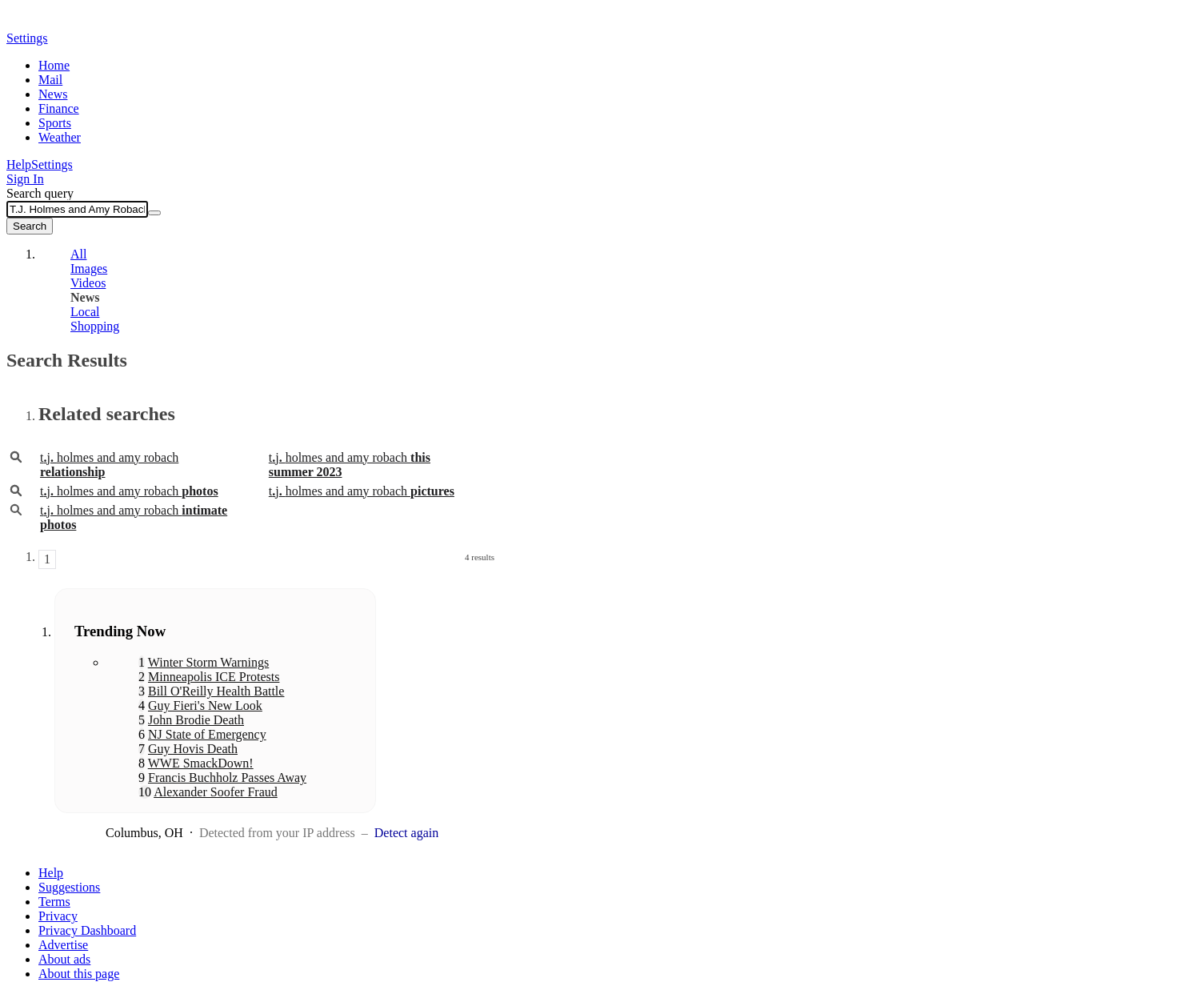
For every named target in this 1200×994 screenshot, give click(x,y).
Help (18, 164)
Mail (50, 79)
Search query (40, 193)
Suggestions (69, 887)
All (78, 254)
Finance (58, 108)
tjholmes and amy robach (129, 491)
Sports (54, 123)
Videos (88, 283)
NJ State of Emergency (207, 734)
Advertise (63, 945)
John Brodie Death (196, 720)
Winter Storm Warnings (209, 662)
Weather (59, 137)
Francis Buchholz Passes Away (227, 777)
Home (54, 65)
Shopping (94, 326)
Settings (52, 164)
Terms (54, 901)
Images (88, 268)
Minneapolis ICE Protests (213, 676)
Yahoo (98, 21)
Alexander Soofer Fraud (216, 792)
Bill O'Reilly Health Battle (216, 691)
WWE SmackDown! (201, 763)
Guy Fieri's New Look (205, 705)
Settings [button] (27, 38)
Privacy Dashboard (87, 930)
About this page (78, 973)
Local (84, 312)
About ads (64, 959)
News (52, 94)
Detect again (406, 833)
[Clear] (154, 212)
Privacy (58, 916)
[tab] (266, 254)
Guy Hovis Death (193, 749)
